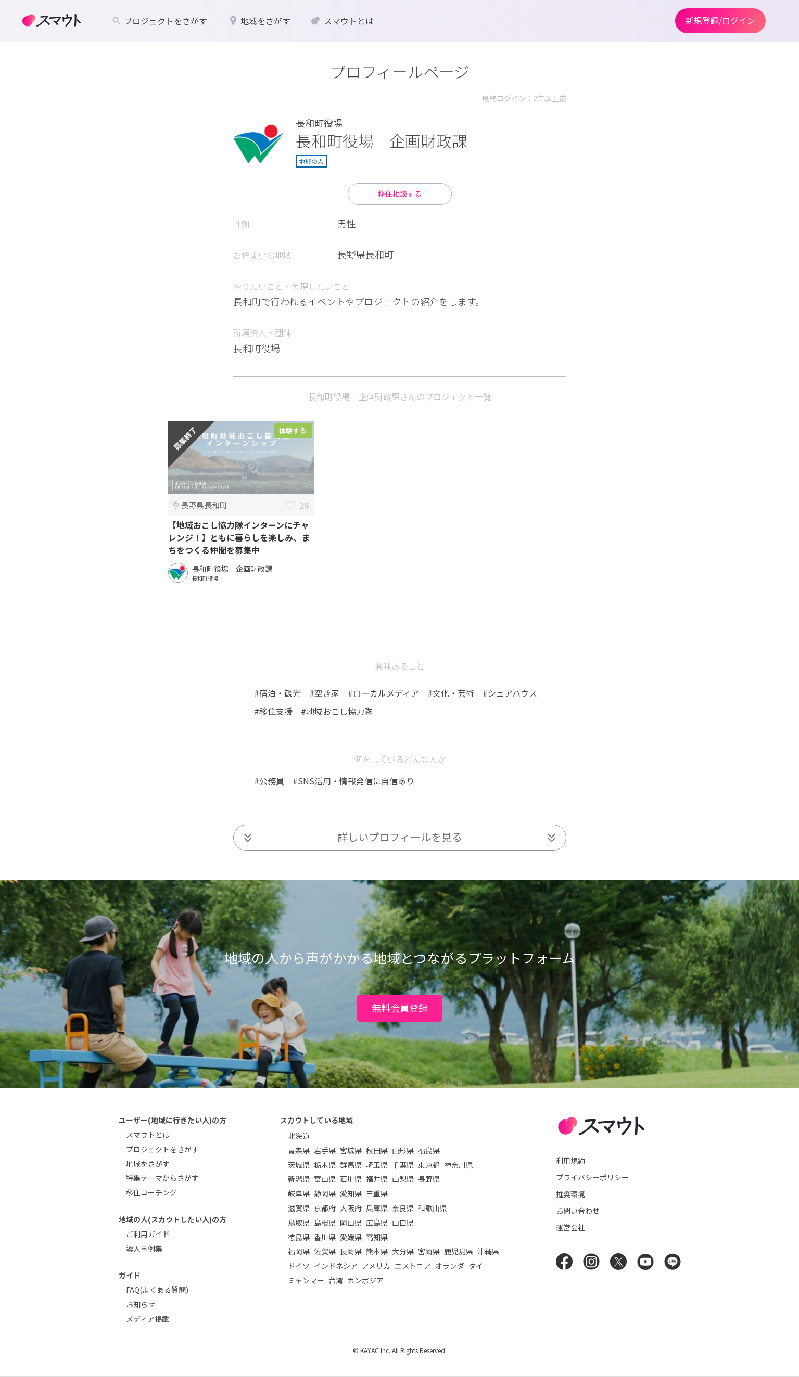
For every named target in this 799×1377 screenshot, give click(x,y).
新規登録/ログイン (720, 20)
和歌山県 (432, 1208)
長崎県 (351, 1251)
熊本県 (377, 1251)
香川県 (325, 1237)
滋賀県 (299, 1208)
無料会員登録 (400, 1007)
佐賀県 (325, 1251)
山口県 (403, 1222)
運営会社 (570, 1227)
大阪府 (351, 1208)
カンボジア (365, 1280)
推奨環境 (570, 1194)
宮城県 (351, 1150)
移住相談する (400, 193)
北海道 (299, 1135)
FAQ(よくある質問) (157, 1289)
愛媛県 (351, 1237)
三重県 (377, 1193)
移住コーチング (151, 1192)
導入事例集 (144, 1248)
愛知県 (351, 1193)
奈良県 (403, 1208)
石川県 (351, 1179)
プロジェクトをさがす (162, 1149)
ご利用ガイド (148, 1234)
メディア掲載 (147, 1319)
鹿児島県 (458, 1251)
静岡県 (325, 1193)
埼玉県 (377, 1165)
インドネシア (336, 1265)
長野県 (429, 1179)
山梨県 (403, 1179)
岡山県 (351, 1222)
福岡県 (299, 1251)
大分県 (403, 1251)
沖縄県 (488, 1251)
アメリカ (376, 1265)
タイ (475, 1265)
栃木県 (325, 1165)
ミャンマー (306, 1280)
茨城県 (299, 1165)
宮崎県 (429, 1251)
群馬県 (351, 1165)
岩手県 (325, 1150)
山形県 (403, 1150)
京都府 (325, 1208)
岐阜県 (299, 1193)
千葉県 (403, 1165)
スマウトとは (148, 1134)
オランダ (449, 1265)
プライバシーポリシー (592, 1177)
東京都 (429, 1165)
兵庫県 (377, 1208)
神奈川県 (458, 1165)
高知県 (377, 1237)
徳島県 (299, 1237)
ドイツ (299, 1265)
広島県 (377, 1222)
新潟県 (299, 1179)
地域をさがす (148, 1164)
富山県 (325, 1179)
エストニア (413, 1265)
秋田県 (377, 1150)
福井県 (377, 1179)
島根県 (325, 1222)
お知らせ (140, 1304)
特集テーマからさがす (162, 1178)
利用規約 (570, 1160)
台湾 (335, 1280)
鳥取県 (299, 1222)
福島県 (429, 1150)
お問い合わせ (578, 1210)
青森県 (299, 1150)
